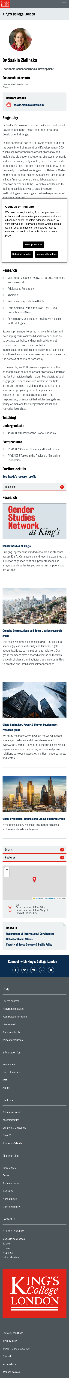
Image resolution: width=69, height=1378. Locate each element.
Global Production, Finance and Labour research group (34, 819)
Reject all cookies (21, 254)
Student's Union (23, 1184)
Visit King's (21, 1192)
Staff (18, 1081)
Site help (18, 1356)
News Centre (22, 1168)
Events (9, 849)
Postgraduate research (27, 1017)
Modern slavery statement (27, 1348)
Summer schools (24, 1033)
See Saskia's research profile (19, 476)
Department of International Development (30, 934)
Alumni (19, 1089)
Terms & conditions (24, 1333)
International (22, 1025)
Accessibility (20, 1364)
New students (22, 1065)
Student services (24, 1113)
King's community (24, 1207)
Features (10, 857)
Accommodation (23, 1121)
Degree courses (23, 1002)
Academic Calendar (25, 1144)
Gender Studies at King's (17, 546)
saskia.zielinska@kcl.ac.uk (29, 105)
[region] (34, 230)
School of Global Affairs (19, 939)
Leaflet (37, 898)
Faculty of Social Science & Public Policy (29, 944)
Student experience (25, 1041)
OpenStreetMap (50, 898)
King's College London (19, 14)
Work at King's (22, 1200)
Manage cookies (22, 1372)
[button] (34, 880)
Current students (24, 1073)
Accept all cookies (47, 254)
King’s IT (19, 1136)
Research (10, 487)
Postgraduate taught (26, 1010)
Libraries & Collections (27, 1129)
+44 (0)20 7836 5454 (13, 1231)
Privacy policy (21, 1341)
